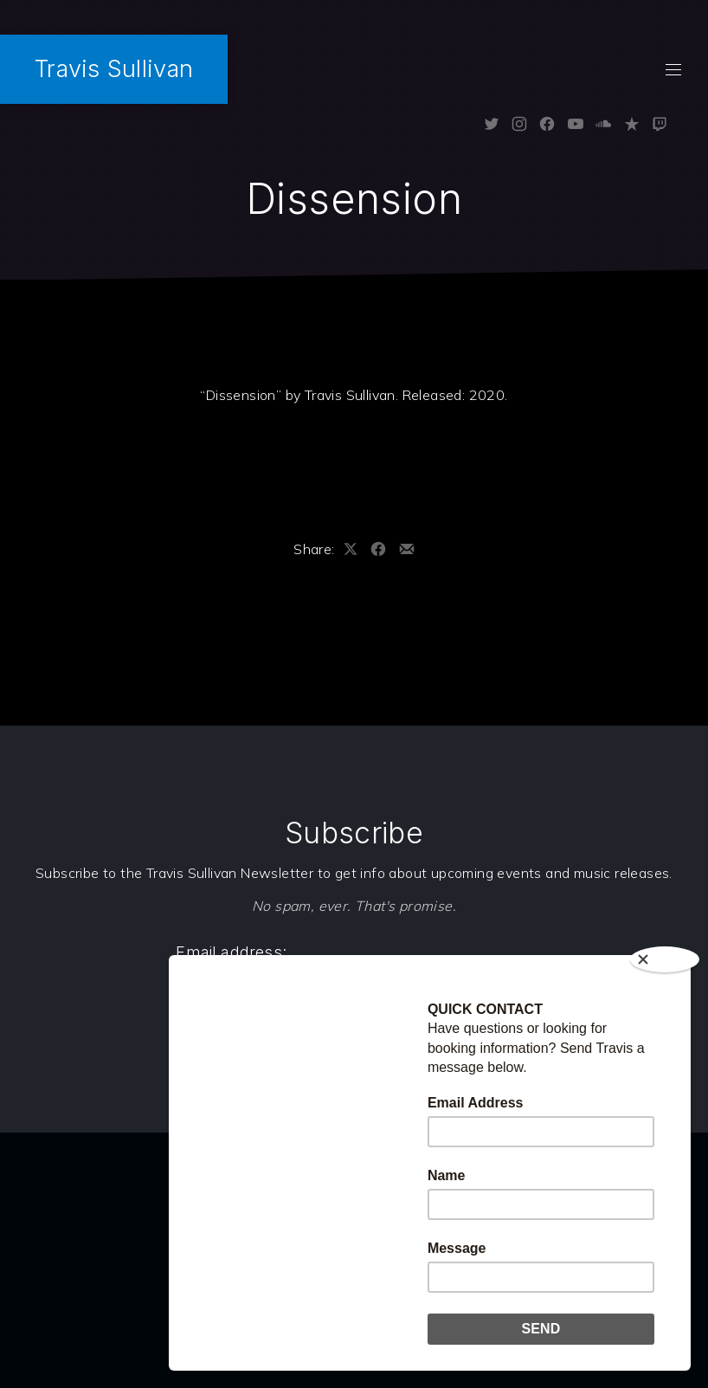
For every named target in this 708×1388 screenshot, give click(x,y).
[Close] (664, 959)
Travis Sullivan (114, 69)
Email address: (231, 952)
